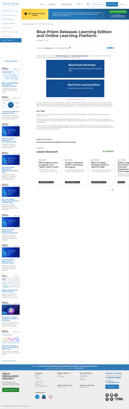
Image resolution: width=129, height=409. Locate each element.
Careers (37, 376)
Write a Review (7, 28)
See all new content (9, 361)
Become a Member (10, 390)
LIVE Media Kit (61, 376)
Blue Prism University (62, 56)
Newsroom (37, 378)
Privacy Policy (38, 385)
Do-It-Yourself (83, 375)
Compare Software (8, 23)
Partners (59, 375)
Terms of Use (38, 383)
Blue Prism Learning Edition (80, 56)
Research (30, 24)
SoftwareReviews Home (10, 11)
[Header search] (88, 4)
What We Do (52, 4)
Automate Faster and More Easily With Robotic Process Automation (56, 142)
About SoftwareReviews (10, 32)
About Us (37, 375)
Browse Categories (8, 15)
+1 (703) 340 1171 (79, 368)
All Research (108, 151)
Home (42, 4)
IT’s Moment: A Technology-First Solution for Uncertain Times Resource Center (67, 366)
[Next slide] (112, 189)
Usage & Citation (39, 381)
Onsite (81, 378)
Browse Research (61, 387)
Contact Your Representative (118, 11)
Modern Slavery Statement (41, 386)
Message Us (112, 387)
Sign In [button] (122, 4)
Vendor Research (8, 40)
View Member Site (98, 4)
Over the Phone (83, 376)
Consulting (82, 380)
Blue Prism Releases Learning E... (44, 24)
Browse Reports (7, 19)
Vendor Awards (7, 36)
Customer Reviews (66, 4)
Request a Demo (112, 4)
